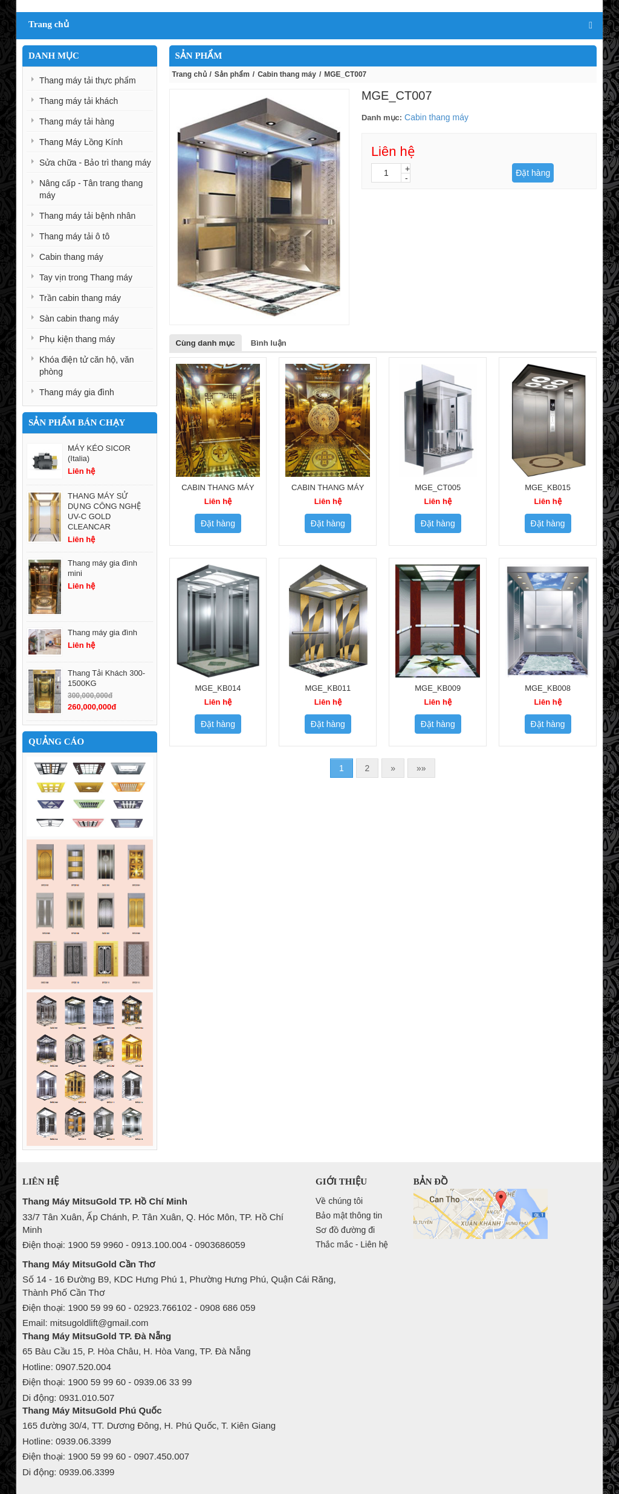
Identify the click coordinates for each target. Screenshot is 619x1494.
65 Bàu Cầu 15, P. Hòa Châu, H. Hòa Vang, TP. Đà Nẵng (136, 1351)
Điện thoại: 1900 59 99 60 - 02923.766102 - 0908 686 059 (138, 1307)
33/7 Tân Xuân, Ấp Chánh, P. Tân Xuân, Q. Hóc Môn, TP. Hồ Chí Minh (153, 1223)
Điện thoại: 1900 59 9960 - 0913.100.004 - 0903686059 (133, 1245)
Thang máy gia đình (102, 632)
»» (421, 768)
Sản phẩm (232, 74)
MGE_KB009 (438, 688)
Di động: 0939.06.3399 (68, 1472)
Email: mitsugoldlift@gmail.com (85, 1323)
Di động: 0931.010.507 (68, 1397)
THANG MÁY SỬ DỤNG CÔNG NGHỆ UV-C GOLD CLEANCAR (104, 511)
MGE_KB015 (548, 487)
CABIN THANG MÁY (217, 487)
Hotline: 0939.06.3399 (66, 1441)
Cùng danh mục (205, 343)
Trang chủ (189, 74)
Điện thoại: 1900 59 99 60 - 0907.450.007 (105, 1456)
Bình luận (269, 343)
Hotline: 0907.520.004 (66, 1367)
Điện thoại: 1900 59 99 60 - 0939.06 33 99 (107, 1382)
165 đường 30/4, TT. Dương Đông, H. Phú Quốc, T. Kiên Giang (149, 1425)
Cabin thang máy (287, 74)
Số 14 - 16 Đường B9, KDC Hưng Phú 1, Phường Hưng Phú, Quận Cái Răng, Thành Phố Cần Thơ (179, 1285)
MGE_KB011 (328, 688)
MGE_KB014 (218, 688)
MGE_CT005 (438, 487)
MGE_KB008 (548, 688)
